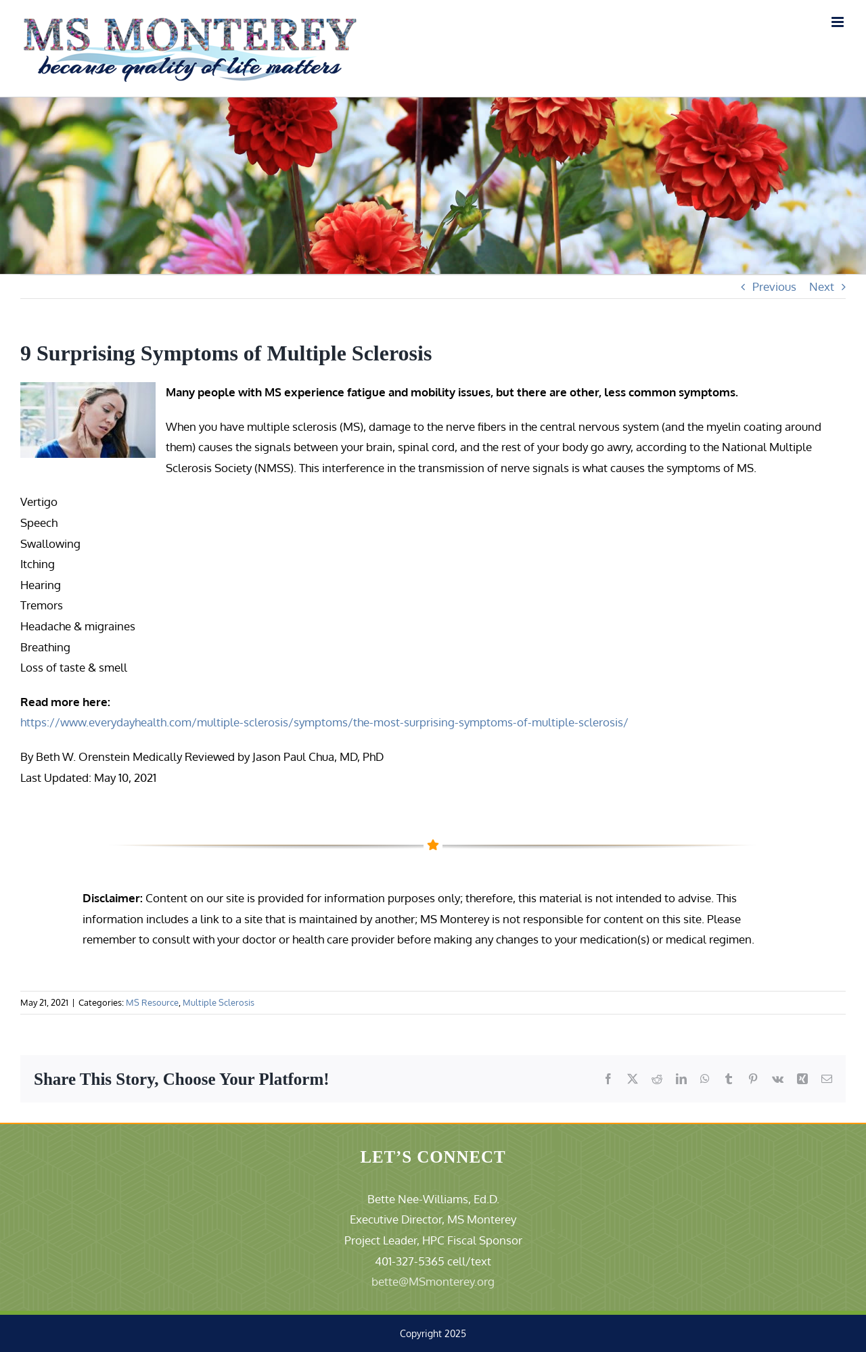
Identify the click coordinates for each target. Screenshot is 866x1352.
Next (821, 286)
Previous (774, 286)
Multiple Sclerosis (218, 1002)
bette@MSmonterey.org (433, 1281)
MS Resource (152, 1002)
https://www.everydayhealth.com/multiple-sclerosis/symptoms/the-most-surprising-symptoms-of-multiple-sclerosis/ (324, 722)
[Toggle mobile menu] (838, 22)
